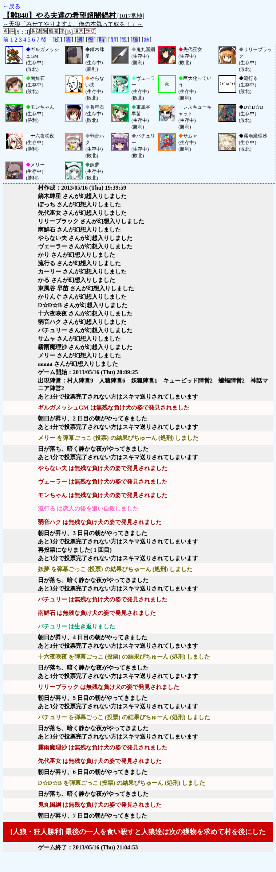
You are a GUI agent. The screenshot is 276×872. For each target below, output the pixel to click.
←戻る (11, 6)
